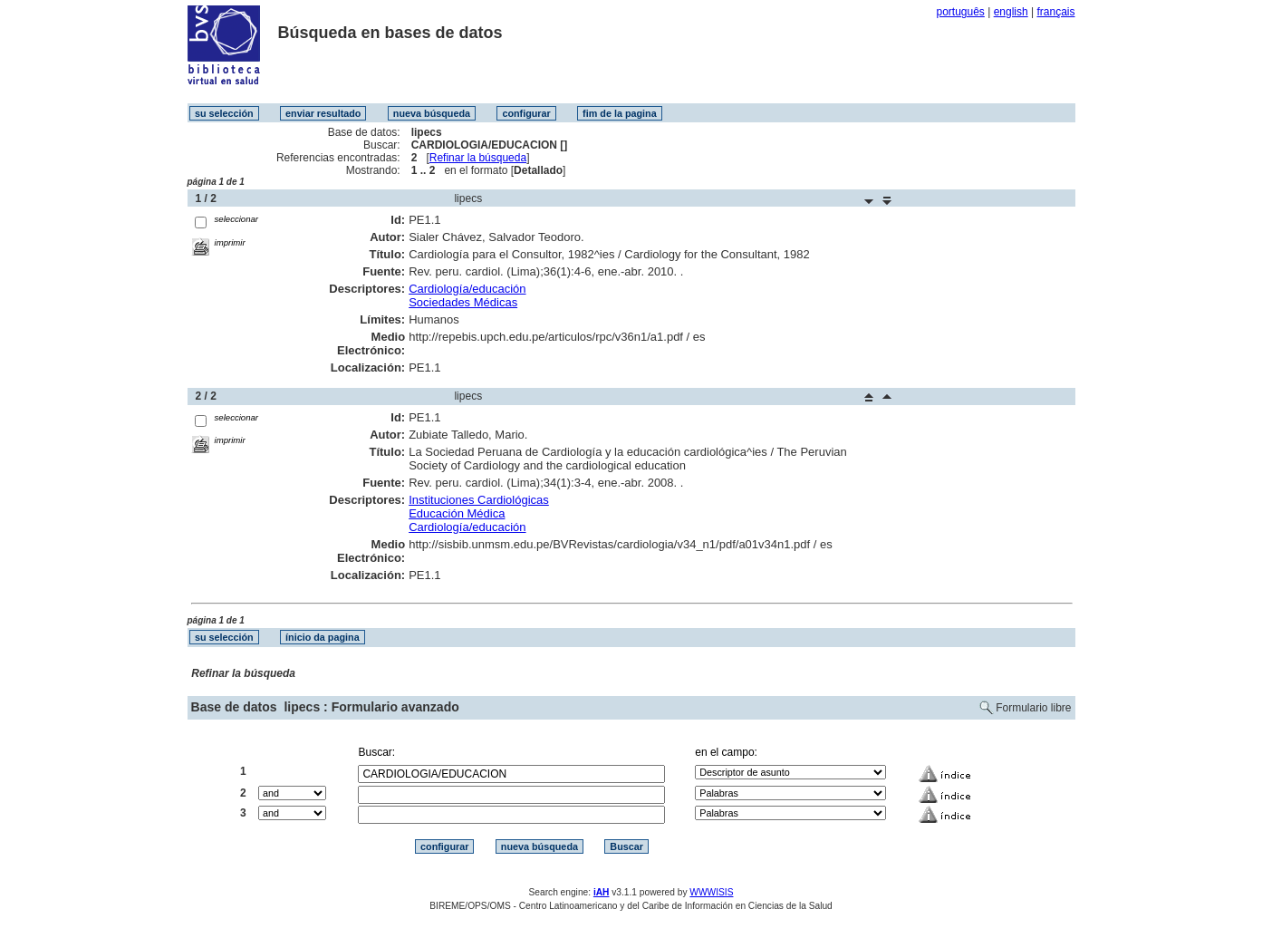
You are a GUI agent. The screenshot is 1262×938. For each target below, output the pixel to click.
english (1011, 11)
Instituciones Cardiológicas (479, 500)
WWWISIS (711, 892)
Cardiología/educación (467, 288)
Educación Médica (457, 513)
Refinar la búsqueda (477, 157)
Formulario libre (1033, 707)
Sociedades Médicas (463, 302)
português (960, 11)
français (1055, 11)
